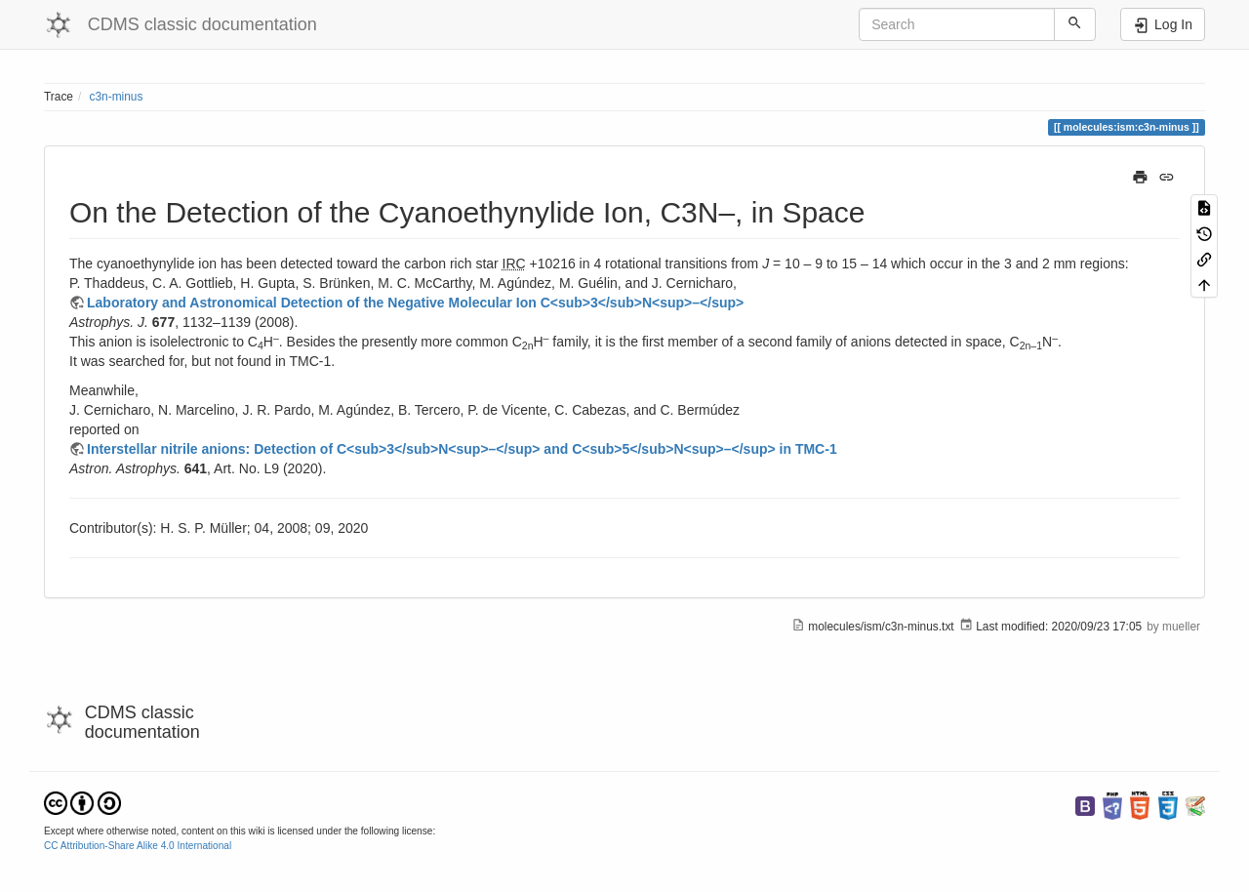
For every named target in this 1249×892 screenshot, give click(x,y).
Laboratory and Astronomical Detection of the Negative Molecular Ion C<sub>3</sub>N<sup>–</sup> (415, 302)
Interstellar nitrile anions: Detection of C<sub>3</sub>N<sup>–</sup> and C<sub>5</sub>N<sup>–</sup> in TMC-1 (462, 449)
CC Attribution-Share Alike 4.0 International (137, 845)
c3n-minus (116, 96)
